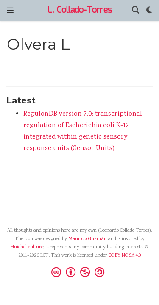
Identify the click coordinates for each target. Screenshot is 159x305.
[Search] (135, 11)
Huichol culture (27, 247)
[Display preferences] (149, 11)
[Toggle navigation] (10, 11)
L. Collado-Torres (79, 10)
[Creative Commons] (79, 272)
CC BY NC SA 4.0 (125, 255)
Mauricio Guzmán (87, 239)
